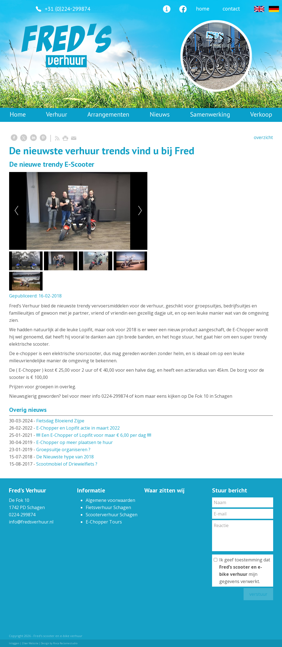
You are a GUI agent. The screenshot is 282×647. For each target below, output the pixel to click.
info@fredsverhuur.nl (31, 522)
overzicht (263, 137)
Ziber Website (30, 643)
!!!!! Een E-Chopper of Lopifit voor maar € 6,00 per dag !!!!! (93, 435)
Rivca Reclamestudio (65, 643)
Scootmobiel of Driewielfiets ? (66, 464)
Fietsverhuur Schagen (108, 507)
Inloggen (14, 643)
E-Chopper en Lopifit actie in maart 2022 (78, 428)
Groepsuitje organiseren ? (63, 449)
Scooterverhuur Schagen (111, 515)
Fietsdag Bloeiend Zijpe (60, 421)
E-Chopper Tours (104, 522)
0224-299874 (22, 515)
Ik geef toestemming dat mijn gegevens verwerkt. (244, 570)
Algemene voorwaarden (110, 500)
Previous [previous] (16, 211)
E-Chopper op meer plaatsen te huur (74, 442)
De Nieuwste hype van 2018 (65, 457)
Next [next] (140, 211)
